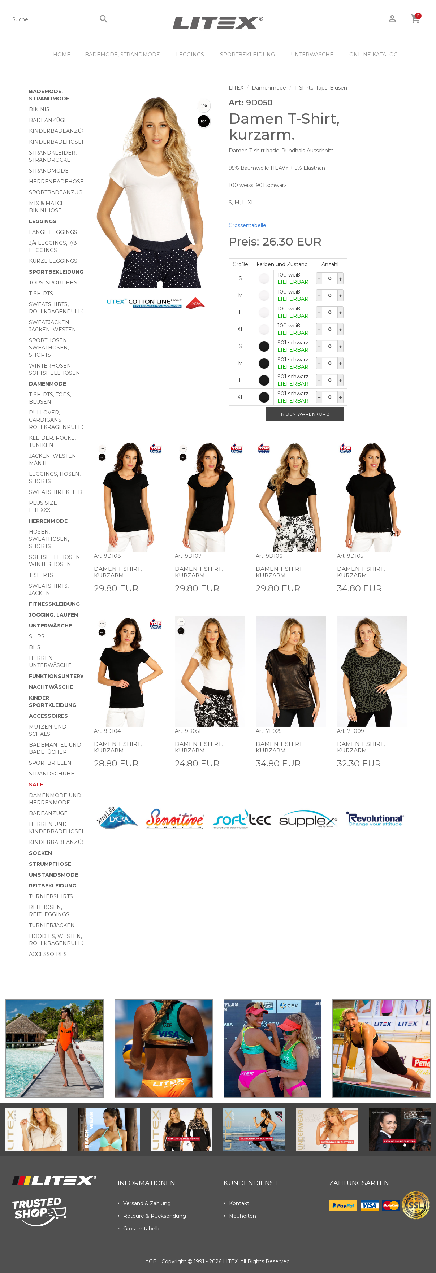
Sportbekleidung (247, 54)
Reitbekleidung (52, 885)
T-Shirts (41, 293)
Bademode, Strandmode (122, 54)
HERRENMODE (48, 521)
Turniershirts (51, 896)
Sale (36, 784)
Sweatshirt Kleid (55, 492)
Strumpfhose (50, 864)
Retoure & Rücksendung (152, 1216)
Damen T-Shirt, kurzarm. (118, 572)
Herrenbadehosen (58, 181)
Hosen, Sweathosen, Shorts (49, 539)
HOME (61, 54)
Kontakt (236, 1203)
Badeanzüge (48, 120)
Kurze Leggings (53, 261)
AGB (151, 1261)
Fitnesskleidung (54, 604)
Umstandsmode (53, 875)
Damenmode (47, 384)
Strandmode (49, 171)
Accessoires (48, 716)
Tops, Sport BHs (53, 282)
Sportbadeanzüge (57, 192)
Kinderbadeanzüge (59, 131)
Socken (40, 853)
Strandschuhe (51, 773)
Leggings (190, 54)
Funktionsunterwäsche (66, 676)
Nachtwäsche (51, 687)
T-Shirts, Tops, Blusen (320, 87)
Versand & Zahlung (144, 1203)
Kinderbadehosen (57, 142)
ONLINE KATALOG (373, 54)
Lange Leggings (53, 232)
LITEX (236, 87)
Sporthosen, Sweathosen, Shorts (49, 347)
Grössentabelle (247, 225)
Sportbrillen (50, 763)
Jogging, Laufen (53, 615)
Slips (36, 636)
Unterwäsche (312, 54)
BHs (34, 647)
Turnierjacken (52, 925)
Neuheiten (240, 1216)
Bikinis (39, 109)
